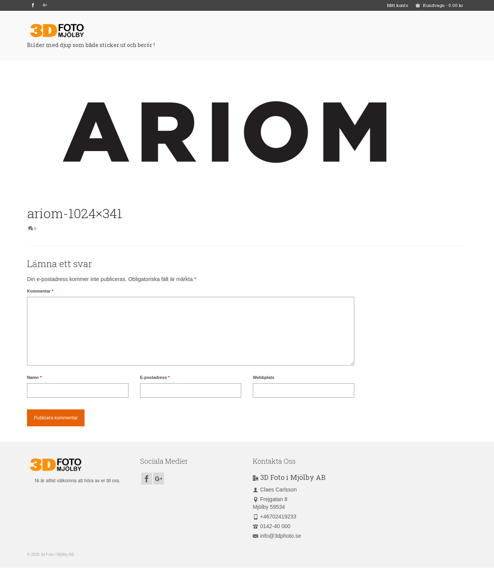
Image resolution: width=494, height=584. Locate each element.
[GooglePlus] (45, 5)
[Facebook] (33, 5)
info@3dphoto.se (277, 536)
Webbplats (263, 377)
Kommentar (40, 291)
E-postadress (155, 377)
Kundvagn (439, 5)
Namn (34, 377)
